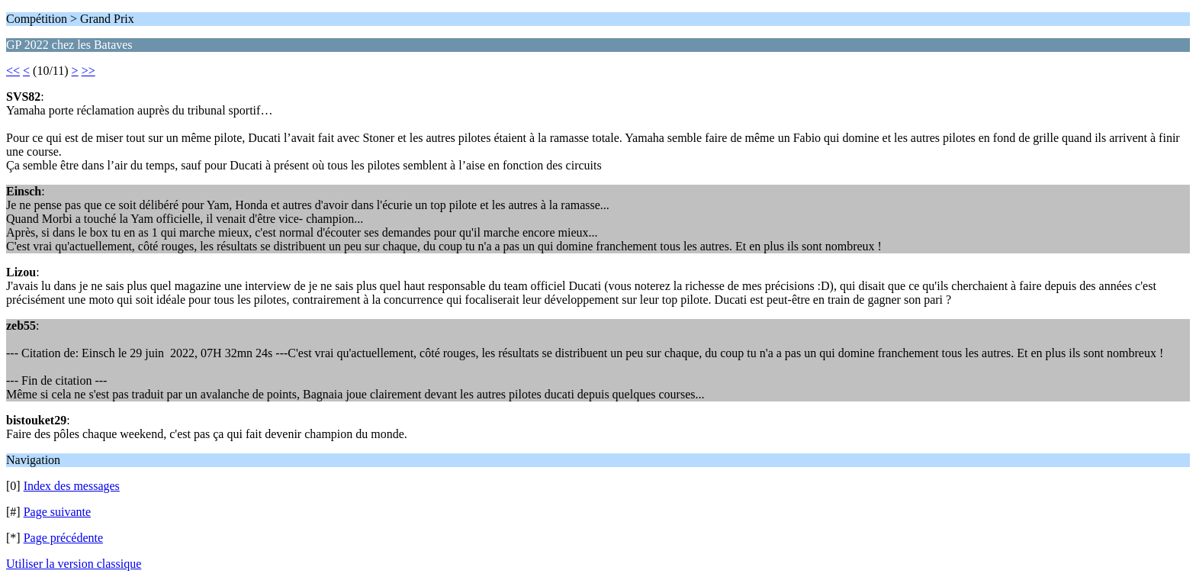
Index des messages (72, 485)
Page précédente (63, 537)
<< (13, 70)
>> (88, 70)
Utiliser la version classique (73, 563)
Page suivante (57, 511)
